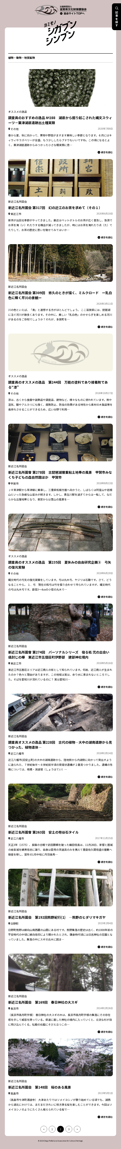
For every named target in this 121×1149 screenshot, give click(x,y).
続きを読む (105, 152)
